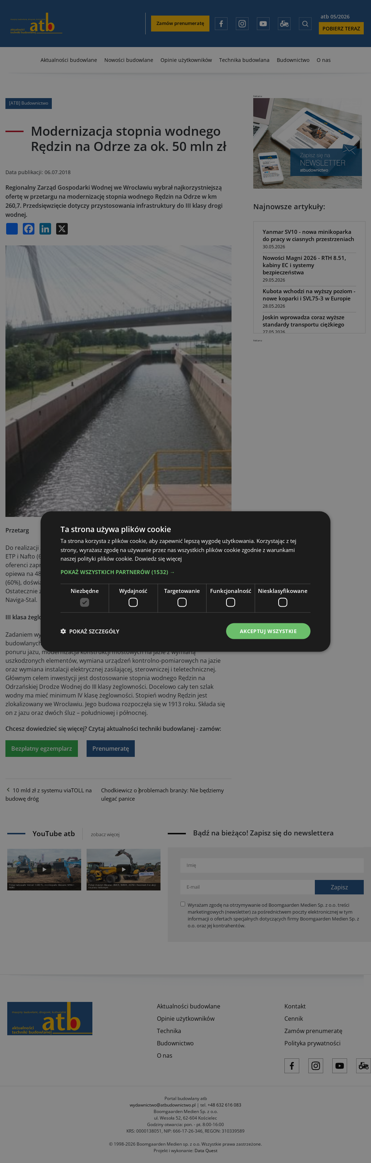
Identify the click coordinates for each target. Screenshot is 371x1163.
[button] (185, 572)
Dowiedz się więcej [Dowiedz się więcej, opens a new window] (158, 558)
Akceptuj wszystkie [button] (268, 630)
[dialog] (185, 581)
